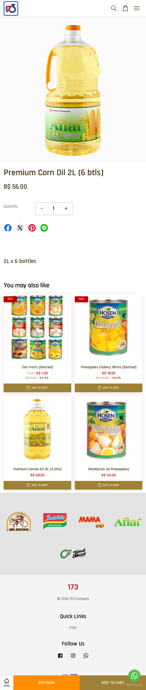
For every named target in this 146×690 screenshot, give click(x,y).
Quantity (11, 206)
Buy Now (46, 682)
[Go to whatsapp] (134, 676)
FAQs (73, 627)
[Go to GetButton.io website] (134, 685)
